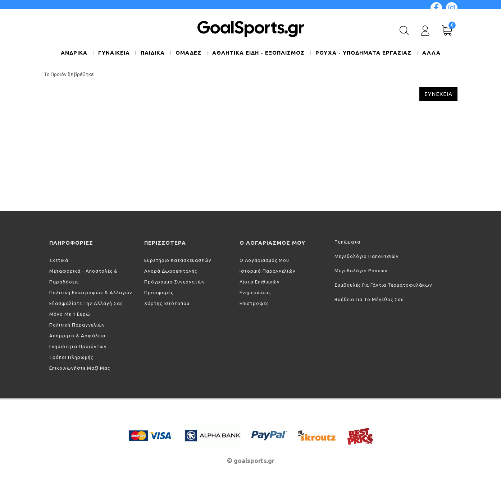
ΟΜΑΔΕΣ (188, 53)
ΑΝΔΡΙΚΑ (74, 53)
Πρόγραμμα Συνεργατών (174, 281)
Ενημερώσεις (255, 292)
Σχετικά (58, 260)
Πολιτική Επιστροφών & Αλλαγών (90, 292)
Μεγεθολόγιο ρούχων (361, 270)
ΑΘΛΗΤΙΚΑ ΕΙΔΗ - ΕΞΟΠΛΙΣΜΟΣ (258, 53)
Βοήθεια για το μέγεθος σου (369, 299)
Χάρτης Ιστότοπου (167, 303)
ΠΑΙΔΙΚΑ (153, 53)
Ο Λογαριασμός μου (264, 260)
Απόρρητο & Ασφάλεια (77, 335)
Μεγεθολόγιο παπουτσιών (366, 256)
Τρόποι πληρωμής (71, 357)
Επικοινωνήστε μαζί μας (79, 367)
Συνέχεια (438, 94)
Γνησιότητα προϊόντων (78, 346)
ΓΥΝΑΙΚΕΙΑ (114, 53)
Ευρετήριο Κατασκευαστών (177, 260)
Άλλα (431, 53)
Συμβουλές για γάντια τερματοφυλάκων (383, 284)
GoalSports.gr (250, 27)
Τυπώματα (347, 241)
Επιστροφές (254, 303)
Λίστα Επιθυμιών (260, 281)
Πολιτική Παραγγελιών (77, 324)
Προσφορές (158, 292)
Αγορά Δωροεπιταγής (170, 270)
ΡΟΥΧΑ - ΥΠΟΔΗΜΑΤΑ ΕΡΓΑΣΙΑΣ (363, 53)
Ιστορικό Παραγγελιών (268, 270)
